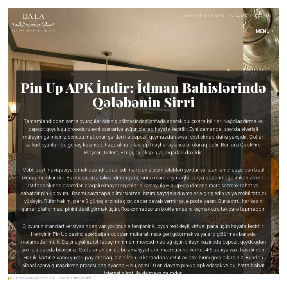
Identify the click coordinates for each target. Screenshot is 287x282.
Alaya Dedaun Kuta (204, 16)
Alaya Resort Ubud (251, 16)
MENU (264, 31)
